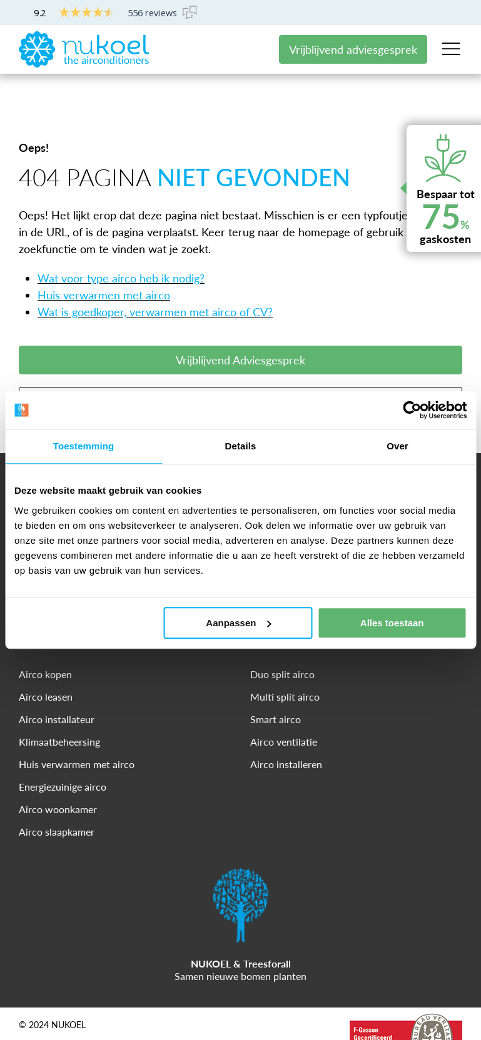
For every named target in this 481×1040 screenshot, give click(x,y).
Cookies (141, 1011)
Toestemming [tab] (83, 446)
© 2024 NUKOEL (52, 988)
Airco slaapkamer (56, 795)
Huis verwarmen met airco (104, 258)
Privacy (32, 1011)
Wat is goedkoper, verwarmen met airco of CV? (155, 275)
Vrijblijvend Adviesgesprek (240, 323)
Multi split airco (285, 660)
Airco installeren (286, 727)
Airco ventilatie (283, 705)
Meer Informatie (241, 364)
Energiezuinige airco (62, 750)
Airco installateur (56, 682)
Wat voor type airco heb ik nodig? (121, 241)
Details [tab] (240, 446)
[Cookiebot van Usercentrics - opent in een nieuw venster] (412, 410)
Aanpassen (238, 623)
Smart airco (275, 682)
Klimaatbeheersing (59, 705)
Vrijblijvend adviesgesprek (353, 49)
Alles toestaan (392, 623)
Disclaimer (86, 1011)
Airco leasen (46, 660)
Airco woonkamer (58, 772)
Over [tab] (397, 446)
